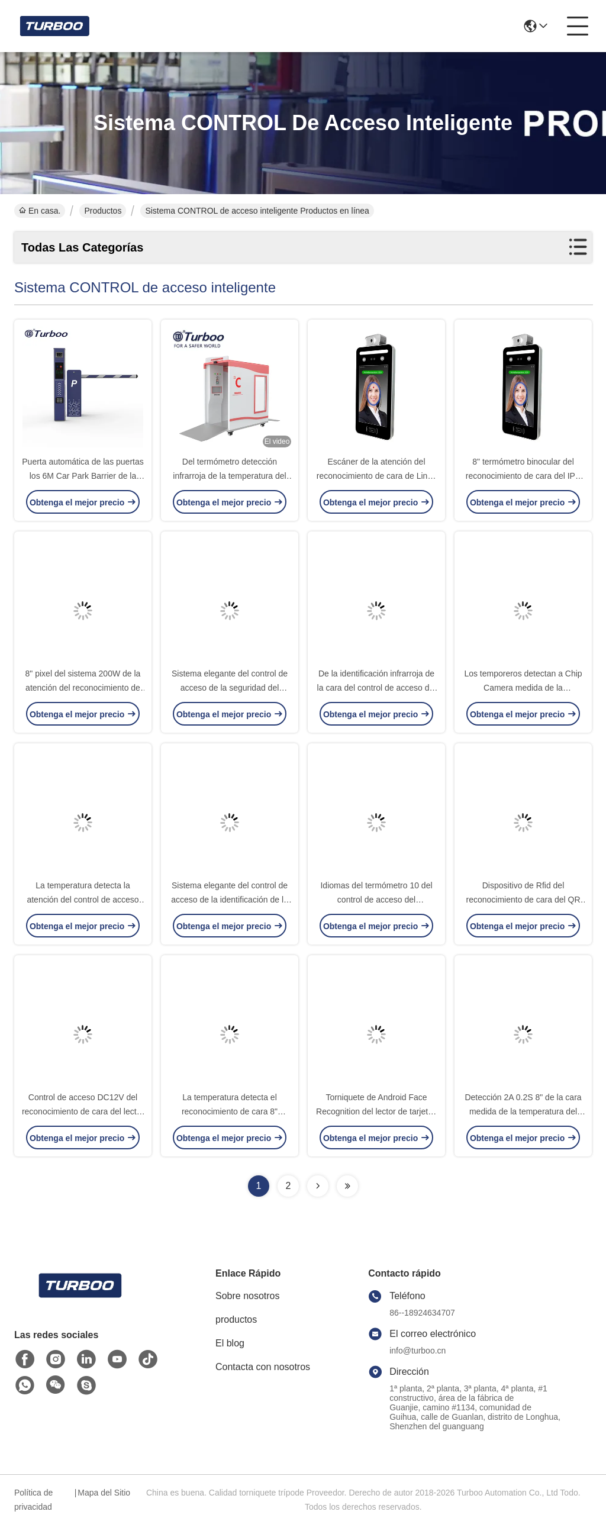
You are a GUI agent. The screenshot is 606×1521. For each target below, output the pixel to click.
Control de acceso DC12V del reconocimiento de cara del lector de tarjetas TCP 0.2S (83, 1111)
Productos (102, 210)
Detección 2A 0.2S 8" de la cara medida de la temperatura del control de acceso (523, 1111)
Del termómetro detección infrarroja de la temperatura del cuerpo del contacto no (229, 476)
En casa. (39, 210)
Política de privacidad (33, 1500)
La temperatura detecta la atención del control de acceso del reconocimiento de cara (82, 900)
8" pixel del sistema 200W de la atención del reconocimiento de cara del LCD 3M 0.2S (83, 688)
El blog (229, 1343)
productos (236, 1319)
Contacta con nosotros (262, 1367)
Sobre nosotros (247, 1296)
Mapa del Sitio (104, 1492)
